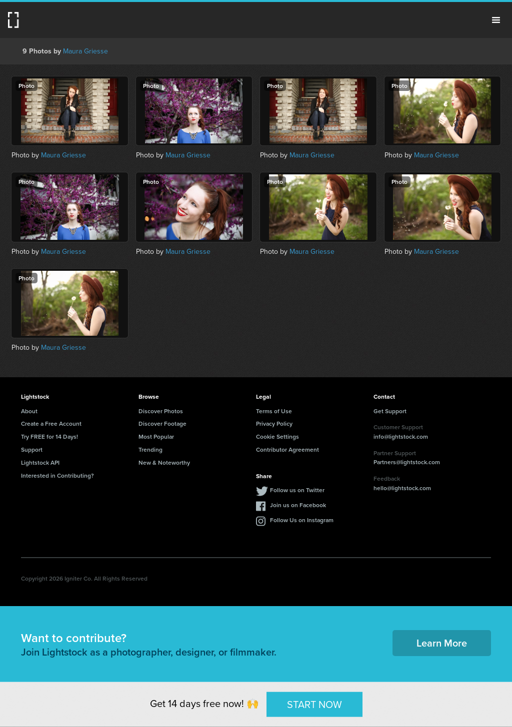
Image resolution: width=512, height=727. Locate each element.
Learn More (441, 643)
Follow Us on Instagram (302, 520)
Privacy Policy (274, 423)
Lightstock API (40, 462)
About (29, 411)
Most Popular (156, 436)
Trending (150, 449)
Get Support (390, 411)
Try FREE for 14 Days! (49, 436)
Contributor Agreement (287, 449)
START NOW (314, 704)
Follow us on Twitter (297, 490)
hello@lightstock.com (402, 488)
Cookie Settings (277, 436)
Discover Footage (162, 423)
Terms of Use (274, 411)
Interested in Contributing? (57, 475)
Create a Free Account (51, 423)
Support (31, 449)
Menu (496, 20)
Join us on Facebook (298, 505)
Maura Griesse (85, 51)
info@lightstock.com (401, 436)
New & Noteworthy (164, 462)
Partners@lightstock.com (407, 462)
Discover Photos (160, 411)
